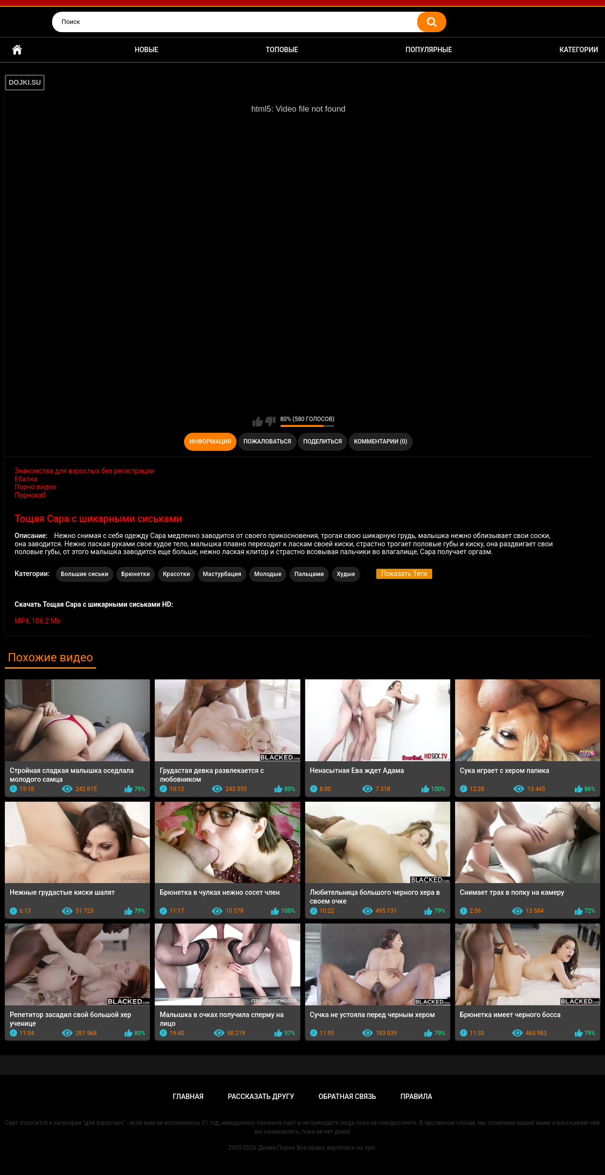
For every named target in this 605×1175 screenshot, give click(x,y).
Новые (146, 50)
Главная (17, 50)
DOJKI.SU (25, 82)
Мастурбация (222, 574)
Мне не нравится (270, 421)
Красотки (176, 574)
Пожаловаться (267, 441)
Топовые (282, 50)
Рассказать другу (261, 1096)
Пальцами (309, 574)
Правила (416, 1096)
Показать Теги (404, 574)
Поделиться (322, 441)
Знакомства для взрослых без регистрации (84, 471)
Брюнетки (135, 574)
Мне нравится (258, 421)
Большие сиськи (85, 574)
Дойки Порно (276, 1147)
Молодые (267, 574)
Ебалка (26, 479)
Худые (346, 574)
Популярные (428, 50)
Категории (578, 50)
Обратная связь (347, 1096)
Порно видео (35, 487)
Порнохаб (30, 495)
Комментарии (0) (380, 441)
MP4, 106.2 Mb (37, 621)
